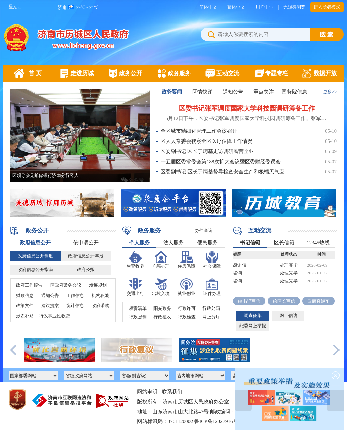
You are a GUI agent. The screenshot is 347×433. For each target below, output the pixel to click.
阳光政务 (162, 308)
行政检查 (187, 316)
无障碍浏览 (294, 7)
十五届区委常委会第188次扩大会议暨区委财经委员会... (222, 161)
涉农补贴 (25, 315)
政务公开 (130, 73)
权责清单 (138, 308)
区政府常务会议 (65, 285)
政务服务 (179, 73)
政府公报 (86, 269)
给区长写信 (284, 301)
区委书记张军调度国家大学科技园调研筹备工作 (247, 108)
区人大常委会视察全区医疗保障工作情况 (206, 141)
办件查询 (204, 230)
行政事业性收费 (54, 315)
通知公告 (233, 92)
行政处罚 (211, 308)
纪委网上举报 (252, 325)
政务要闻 (172, 92)
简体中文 (208, 7)
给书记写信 (249, 301)
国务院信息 (294, 92)
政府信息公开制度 (35, 256)
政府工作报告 (29, 285)
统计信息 (75, 305)
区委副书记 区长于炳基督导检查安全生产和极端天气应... (224, 171)
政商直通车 (319, 301)
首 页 (35, 73)
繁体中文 (236, 7)
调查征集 (253, 315)
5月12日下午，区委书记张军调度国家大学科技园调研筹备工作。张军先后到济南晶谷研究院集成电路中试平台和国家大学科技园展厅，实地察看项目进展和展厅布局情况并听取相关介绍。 (247, 118)
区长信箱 (284, 242)
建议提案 (50, 305)
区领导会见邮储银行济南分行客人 (45, 175)
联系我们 (172, 392)
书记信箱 (250, 242)
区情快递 (202, 92)
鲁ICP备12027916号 (216, 421)
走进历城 (82, 73)
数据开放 (325, 73)
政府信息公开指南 (35, 269)
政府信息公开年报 (85, 256)
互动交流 (227, 73)
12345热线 (318, 242)
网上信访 (288, 315)
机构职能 (100, 295)
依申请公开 (86, 242)
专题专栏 (276, 73)
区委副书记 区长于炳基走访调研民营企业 (207, 151)
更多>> (330, 91)
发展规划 (98, 285)
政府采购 (100, 305)
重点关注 (263, 92)
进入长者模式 (327, 7)
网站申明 (147, 392)
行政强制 (138, 316)
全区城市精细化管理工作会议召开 (199, 131)
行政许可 (187, 308)
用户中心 (264, 7)
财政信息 (25, 295)
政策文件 (25, 305)
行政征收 (162, 316)
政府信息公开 (35, 242)
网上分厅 (211, 316)
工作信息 (75, 295)
